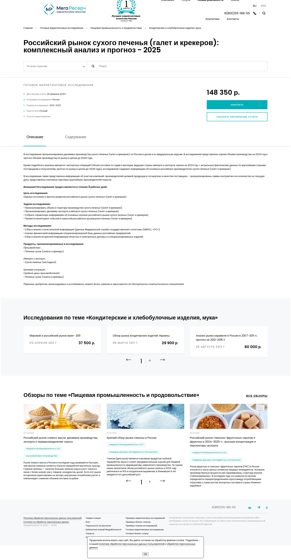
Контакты (233, 19)
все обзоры (257, 400)
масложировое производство (41, 460)
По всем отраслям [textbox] (37, 66)
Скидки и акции (93, 532)
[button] (162, 367)
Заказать (237, 104)
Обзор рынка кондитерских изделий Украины (141, 335)
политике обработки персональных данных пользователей (132, 544)
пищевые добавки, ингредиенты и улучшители (133, 456)
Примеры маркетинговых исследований (145, 532)
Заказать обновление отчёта (237, 116)
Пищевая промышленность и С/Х (43, 453)
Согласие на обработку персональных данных (46, 536)
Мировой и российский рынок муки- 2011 (55, 335)
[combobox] (55, 66)
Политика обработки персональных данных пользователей (52, 532)
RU (254, 6)
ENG (263, 6)
